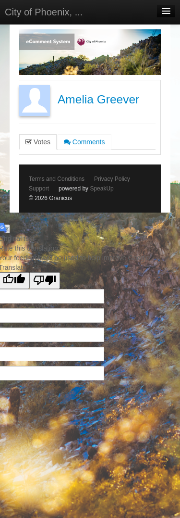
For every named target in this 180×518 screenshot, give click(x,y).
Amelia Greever (98, 99)
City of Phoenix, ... (44, 12)
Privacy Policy (112, 179)
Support (39, 188)
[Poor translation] (44, 280)
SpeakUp (101, 188)
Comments (84, 142)
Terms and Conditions (56, 179)
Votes (37, 142)
